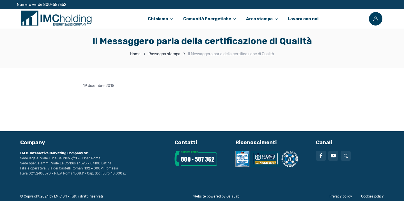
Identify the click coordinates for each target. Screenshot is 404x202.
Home (135, 54)
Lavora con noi (303, 18)
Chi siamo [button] (158, 18)
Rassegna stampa (164, 54)
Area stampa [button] (259, 18)
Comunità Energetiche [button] (207, 18)
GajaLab (232, 196)
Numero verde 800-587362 (41, 4)
